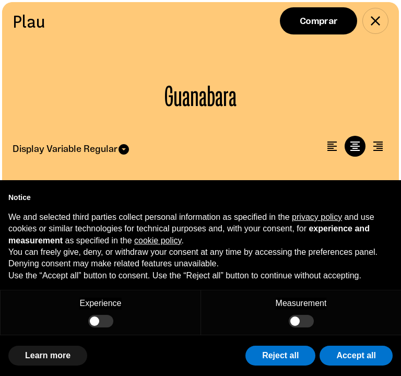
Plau (29, 21)
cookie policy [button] (157, 240)
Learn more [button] (47, 355)
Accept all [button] (356, 355)
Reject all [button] (280, 355)
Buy (318, 20)
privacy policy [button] (317, 217)
